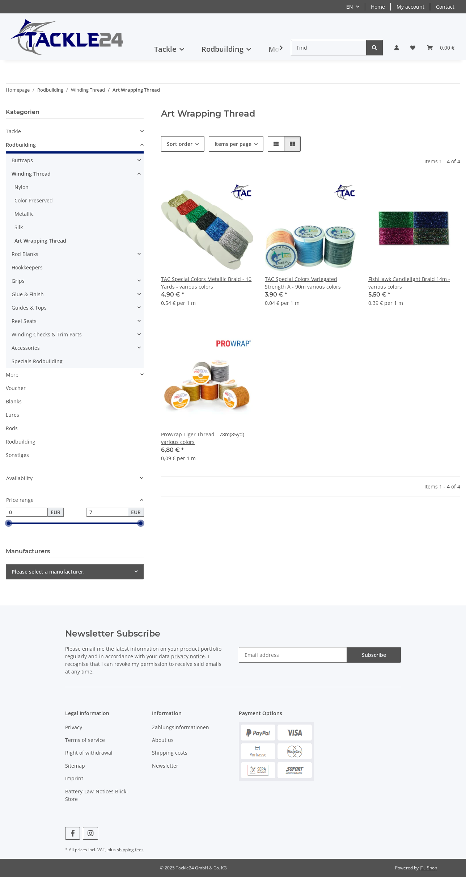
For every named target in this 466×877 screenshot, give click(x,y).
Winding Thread (31, 173)
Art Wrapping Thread (40, 240)
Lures (12, 414)
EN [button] (349, 6)
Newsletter (165, 765)
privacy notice (188, 656)
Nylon (21, 187)
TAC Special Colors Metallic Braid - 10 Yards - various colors (206, 283)
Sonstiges (17, 455)
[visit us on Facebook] (72, 833)
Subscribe (374, 654)
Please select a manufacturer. (48, 571)
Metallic (24, 213)
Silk (18, 227)
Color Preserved (33, 200)
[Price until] (107, 512)
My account (410, 6)
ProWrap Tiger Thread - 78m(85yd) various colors (202, 438)
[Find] (329, 47)
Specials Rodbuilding (37, 361)
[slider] (8, 523)
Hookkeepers (27, 267)
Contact (445, 6)
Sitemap (75, 765)
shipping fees (130, 850)
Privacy (73, 727)
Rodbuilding (21, 144)
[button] (396, 47)
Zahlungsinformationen (180, 727)
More (12, 374)
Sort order (179, 143)
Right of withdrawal (89, 752)
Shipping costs (169, 752)
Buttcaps (22, 160)
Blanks (14, 401)
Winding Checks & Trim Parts (47, 334)
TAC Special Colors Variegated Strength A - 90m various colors (303, 283)
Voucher (16, 388)
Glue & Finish (28, 294)
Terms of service (85, 740)
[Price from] (27, 512)
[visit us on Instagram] (90, 833)
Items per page (233, 143)
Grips (18, 280)
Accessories (26, 347)
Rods (12, 428)
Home (378, 6)
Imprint (74, 778)
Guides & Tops (29, 307)
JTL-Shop (428, 868)
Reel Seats (24, 321)
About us (163, 740)
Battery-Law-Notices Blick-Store (96, 795)
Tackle (13, 131)
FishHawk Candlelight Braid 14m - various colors (409, 283)
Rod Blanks (25, 254)
